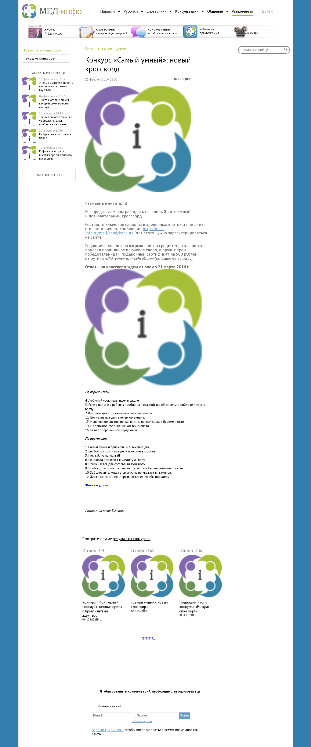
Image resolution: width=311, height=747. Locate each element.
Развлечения (242, 11)
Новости (107, 11)
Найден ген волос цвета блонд (55, 134)
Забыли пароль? (142, 721)
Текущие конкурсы (39, 58)
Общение (215, 11)
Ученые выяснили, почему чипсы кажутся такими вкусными (56, 84)
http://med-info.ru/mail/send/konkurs (124, 231)
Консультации (187, 11)
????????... (148, 638)
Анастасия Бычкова (109, 510)
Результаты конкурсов (42, 50)
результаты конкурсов (132, 538)
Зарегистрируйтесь (108, 729)
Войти (267, 11)
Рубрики (130, 11)
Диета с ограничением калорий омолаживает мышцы (54, 101)
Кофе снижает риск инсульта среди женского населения (55, 153)
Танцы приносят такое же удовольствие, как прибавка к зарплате (55, 118)
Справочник (156, 11)
